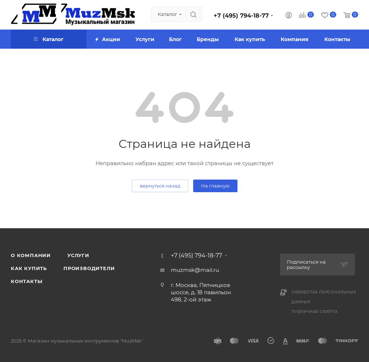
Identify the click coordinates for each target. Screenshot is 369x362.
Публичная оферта (315, 311)
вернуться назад (160, 186)
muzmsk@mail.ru (195, 269)
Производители (89, 268)
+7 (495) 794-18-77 (241, 15)
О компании (31, 255)
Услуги (78, 255)
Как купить (29, 268)
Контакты (26, 281)
